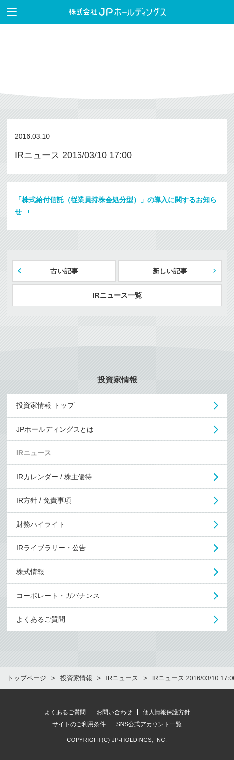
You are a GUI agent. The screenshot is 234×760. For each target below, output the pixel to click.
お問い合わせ (114, 712)
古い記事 (64, 271)
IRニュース (33, 453)
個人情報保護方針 (166, 712)
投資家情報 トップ (45, 405)
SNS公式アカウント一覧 (149, 724)
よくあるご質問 (40, 619)
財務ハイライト (40, 524)
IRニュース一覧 (117, 295)
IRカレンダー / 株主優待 (54, 477)
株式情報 (30, 572)
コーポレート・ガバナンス (58, 595)
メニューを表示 (8, 12)
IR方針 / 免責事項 (43, 500)
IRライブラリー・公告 (51, 548)
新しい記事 (170, 271)
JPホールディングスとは (55, 429)
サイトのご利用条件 (79, 724)
